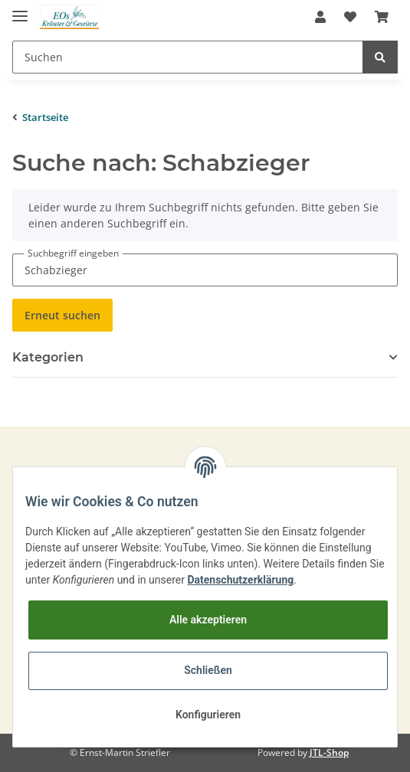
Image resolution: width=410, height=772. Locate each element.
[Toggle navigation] (20, 9)
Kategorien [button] (48, 357)
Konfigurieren (208, 714)
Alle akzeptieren (208, 619)
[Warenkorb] (382, 17)
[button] (320, 17)
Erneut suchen (62, 315)
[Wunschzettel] (350, 17)
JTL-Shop (329, 752)
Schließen (208, 670)
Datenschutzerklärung (240, 580)
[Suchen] (187, 57)
